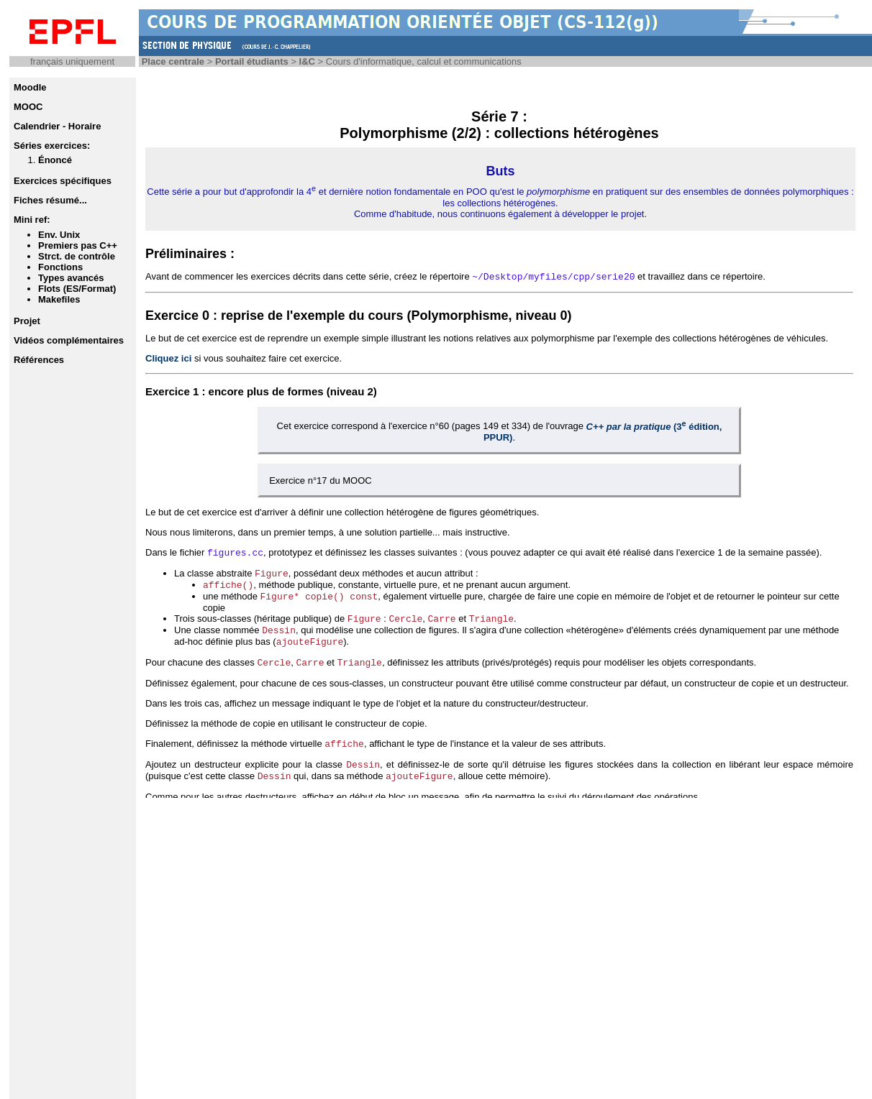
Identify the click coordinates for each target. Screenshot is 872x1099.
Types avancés (71, 277)
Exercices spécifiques (63, 180)
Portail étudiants (252, 61)
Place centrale (173, 61)
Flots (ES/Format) (77, 288)
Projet (27, 321)
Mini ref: (32, 219)
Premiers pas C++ (77, 245)
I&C (307, 61)
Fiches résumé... (50, 200)
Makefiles (59, 299)
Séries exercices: (52, 145)
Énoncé (55, 160)
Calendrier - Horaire (57, 126)
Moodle (30, 87)
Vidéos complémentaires (69, 340)
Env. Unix (59, 234)
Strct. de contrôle (76, 256)
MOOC (28, 106)
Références (39, 359)
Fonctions (60, 267)
